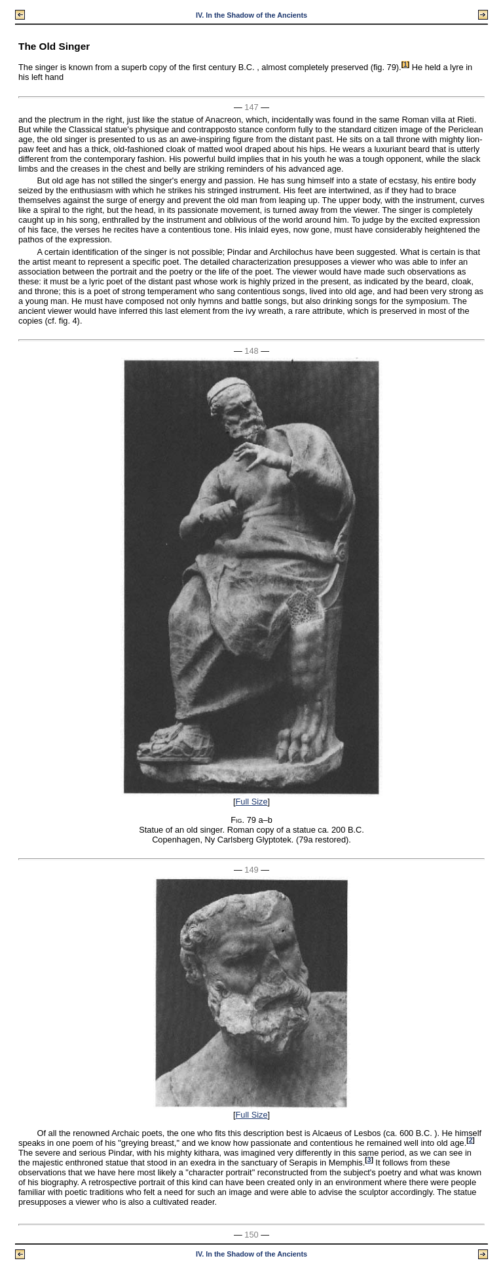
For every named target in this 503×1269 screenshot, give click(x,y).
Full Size (251, 801)
